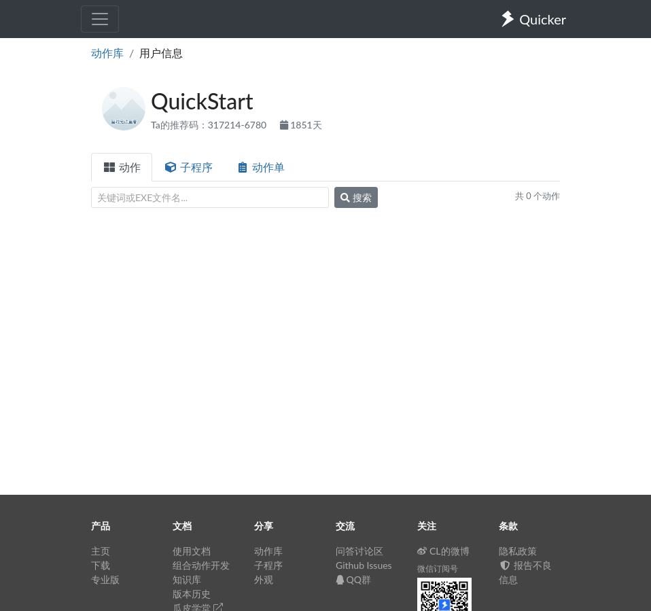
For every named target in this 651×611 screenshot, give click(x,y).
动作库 (107, 52)
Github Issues (364, 565)
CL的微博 (443, 551)
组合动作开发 (201, 565)
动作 (122, 166)
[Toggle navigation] (100, 19)
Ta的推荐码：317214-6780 (210, 124)
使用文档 (192, 551)
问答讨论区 (359, 551)
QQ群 (353, 579)
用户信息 (161, 52)
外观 (263, 579)
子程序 (188, 166)
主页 (100, 551)
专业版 (105, 579)
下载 (100, 565)
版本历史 (192, 593)
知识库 (187, 579)
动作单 (260, 166)
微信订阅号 (437, 568)
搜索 (356, 197)
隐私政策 (518, 551)
